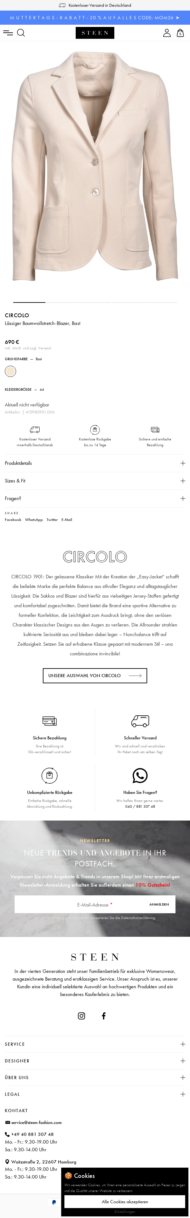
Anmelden (159, 904)
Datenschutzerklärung (138, 917)
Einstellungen (125, 1211)
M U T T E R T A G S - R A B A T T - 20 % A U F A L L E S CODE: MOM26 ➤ (95, 17)
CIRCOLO (17, 315)
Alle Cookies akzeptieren (125, 1201)
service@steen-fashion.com (36, 1122)
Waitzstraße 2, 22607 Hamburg (43, 1162)
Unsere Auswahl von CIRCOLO (84, 675)
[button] (29, 302)
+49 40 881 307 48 (32, 1134)
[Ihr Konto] (167, 33)
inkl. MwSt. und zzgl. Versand (28, 348)
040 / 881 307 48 (140, 806)
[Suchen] (21, 33)
